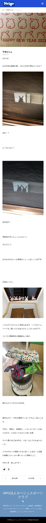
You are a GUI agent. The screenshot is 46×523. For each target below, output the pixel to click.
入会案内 (30, 506)
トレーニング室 (36, 509)
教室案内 (38, 506)
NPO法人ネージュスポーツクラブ (23, 495)
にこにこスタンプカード (26, 511)
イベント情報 (24, 509)
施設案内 (13, 511)
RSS (23, 501)
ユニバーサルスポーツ (10, 509)
